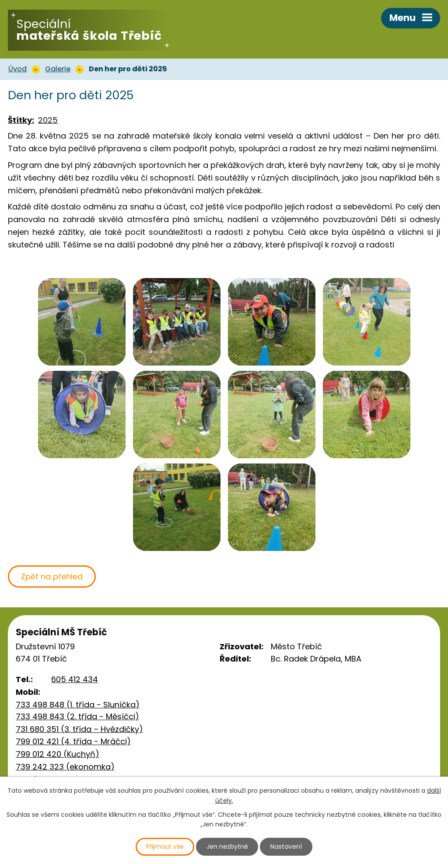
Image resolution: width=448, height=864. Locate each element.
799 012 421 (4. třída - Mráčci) (73, 741)
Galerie (57, 69)
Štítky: (21, 120)
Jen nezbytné (227, 846)
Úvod (17, 69)
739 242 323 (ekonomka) (65, 766)
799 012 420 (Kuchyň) (57, 754)
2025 (48, 120)
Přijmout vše (165, 846)
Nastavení (286, 846)
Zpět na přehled (52, 576)
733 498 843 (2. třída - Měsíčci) (77, 716)
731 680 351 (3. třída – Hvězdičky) (79, 729)
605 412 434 (74, 679)
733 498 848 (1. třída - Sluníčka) (78, 704)
